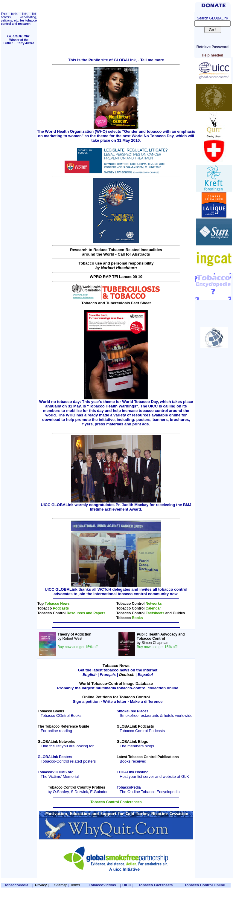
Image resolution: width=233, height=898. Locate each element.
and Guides (175, 613)
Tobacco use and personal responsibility (115, 265)
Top (41, 603)
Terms (75, 885)
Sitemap (60, 885)
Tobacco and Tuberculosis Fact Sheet (116, 301)
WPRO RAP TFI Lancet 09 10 (116, 276)
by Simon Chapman (161, 640)
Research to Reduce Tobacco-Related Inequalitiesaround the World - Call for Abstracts (116, 252)
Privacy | (42, 885)
